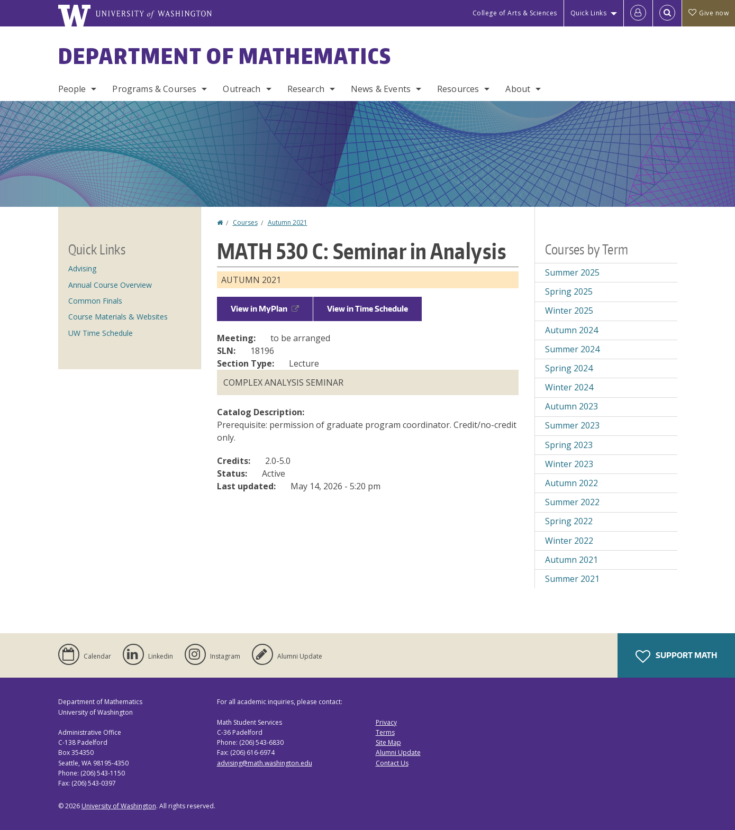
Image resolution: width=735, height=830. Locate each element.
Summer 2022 (572, 502)
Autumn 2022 (571, 483)
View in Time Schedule (367, 308)
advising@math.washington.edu (264, 763)
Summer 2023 (572, 425)
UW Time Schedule (100, 333)
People (72, 89)
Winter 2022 (569, 540)
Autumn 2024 (571, 330)
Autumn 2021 (287, 222)
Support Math (676, 656)
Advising (82, 268)
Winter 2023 (569, 464)
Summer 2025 (572, 272)
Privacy (386, 722)
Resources (458, 89)
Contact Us (392, 763)
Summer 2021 (572, 579)
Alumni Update (398, 752)
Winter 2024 (569, 387)
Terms (385, 732)
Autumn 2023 (571, 406)
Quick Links (588, 12)
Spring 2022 (569, 521)
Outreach (241, 89)
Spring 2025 (569, 291)
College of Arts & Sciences (515, 12)
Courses (245, 222)
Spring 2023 (569, 445)
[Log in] (638, 13)
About (517, 89)
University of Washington (118, 805)
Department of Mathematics (225, 56)
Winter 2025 (569, 310)
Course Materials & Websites (118, 317)
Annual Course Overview (110, 285)
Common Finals (95, 301)
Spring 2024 (569, 368)
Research (305, 89)
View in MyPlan (265, 308)
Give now (708, 12)
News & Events (381, 89)
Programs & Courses (154, 89)
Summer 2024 (572, 349)
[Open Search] (667, 13)
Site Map (388, 742)
